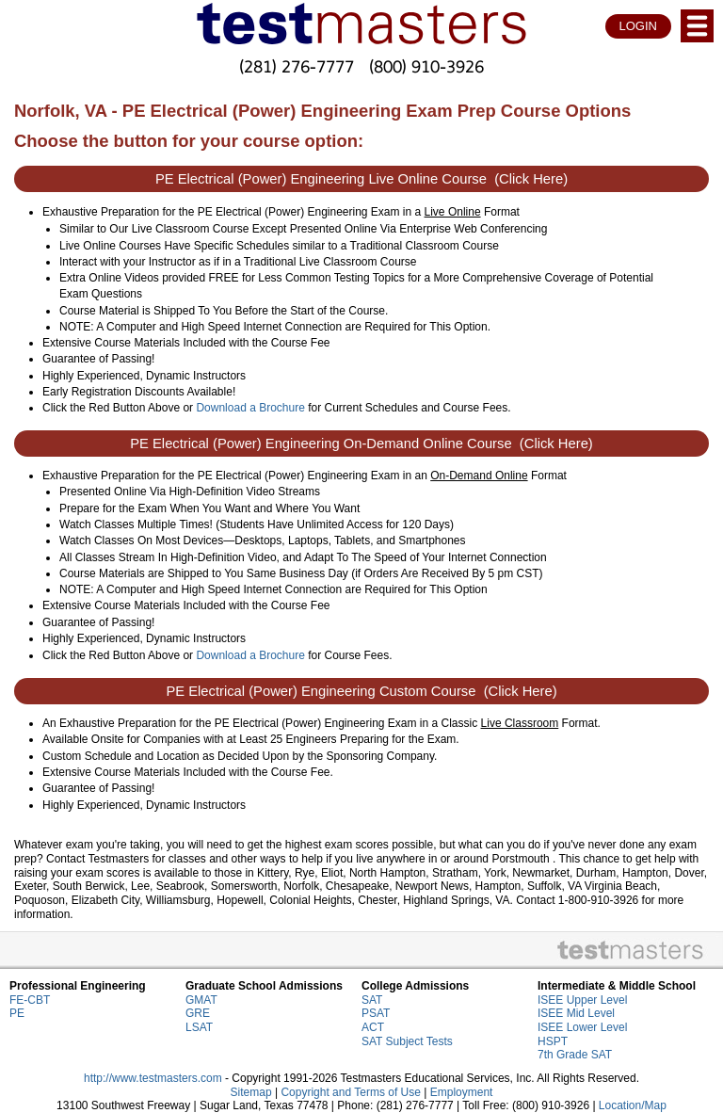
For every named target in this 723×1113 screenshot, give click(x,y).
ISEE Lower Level (582, 1027)
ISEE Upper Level (582, 1000)
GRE (197, 1013)
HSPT (553, 1041)
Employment (461, 1092)
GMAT (201, 1000)
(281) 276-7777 (296, 66)
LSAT (199, 1027)
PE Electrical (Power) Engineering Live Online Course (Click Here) (361, 178)
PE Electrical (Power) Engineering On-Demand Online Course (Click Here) (361, 443)
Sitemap (251, 1092)
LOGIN (638, 26)
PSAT (376, 1013)
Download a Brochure (250, 407)
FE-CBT (29, 1000)
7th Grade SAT (575, 1054)
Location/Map (633, 1105)
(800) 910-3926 (426, 66)
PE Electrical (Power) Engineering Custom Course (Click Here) (361, 691)
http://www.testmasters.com (153, 1078)
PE (16, 1013)
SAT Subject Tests (407, 1041)
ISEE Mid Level (576, 1013)
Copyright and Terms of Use (351, 1092)
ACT (373, 1027)
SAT (372, 1000)
